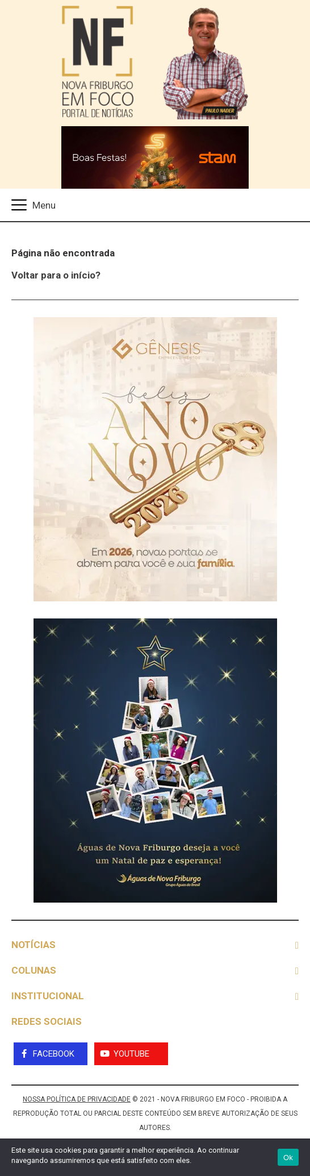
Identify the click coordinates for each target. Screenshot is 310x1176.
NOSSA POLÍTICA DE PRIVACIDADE (77, 1099)
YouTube (131, 1054)
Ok (288, 1157)
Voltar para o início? (55, 275)
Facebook (53, 1054)
